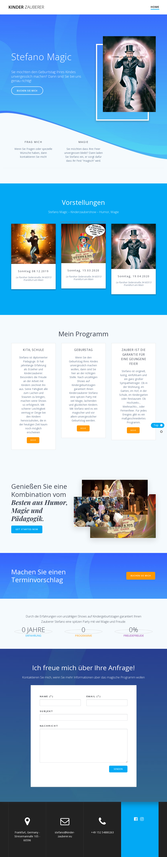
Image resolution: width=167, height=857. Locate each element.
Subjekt (83, 715)
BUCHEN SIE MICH (27, 90)
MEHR (33, 440)
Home (155, 7)
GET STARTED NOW (27, 529)
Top (156, 425)
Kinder (26, 7)
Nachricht (83, 743)
